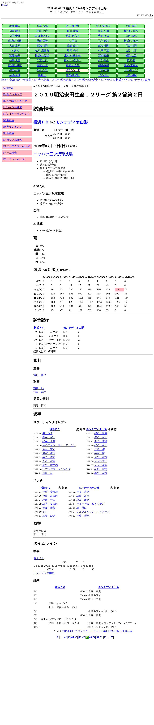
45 (76, 637)
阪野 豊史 (100, 469)
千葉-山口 (42, 60)
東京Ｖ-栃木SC (72, 55)
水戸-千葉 (103, 50)
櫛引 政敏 (100, 433)
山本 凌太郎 (50, 503)
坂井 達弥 (82, 499)
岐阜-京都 (42, 25)
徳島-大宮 (14, 60)
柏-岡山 (72, 40)
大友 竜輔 (82, 491)
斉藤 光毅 (48, 507)
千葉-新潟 (103, 70)
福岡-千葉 (14, 35)
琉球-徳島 (14, 55)
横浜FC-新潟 (42, 55)
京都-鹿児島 (73, 75)
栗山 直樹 (100, 441)
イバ (44, 511)
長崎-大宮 (131, 25)
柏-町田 (42, 75)
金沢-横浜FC (103, 25)
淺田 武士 (39, 391)
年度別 (27, 79)
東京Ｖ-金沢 (73, 65)
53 (105, 637)
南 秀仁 (81, 507)
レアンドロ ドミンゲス (56, 469)
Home (4, 5)
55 (112, 637)
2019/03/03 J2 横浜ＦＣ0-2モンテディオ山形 (125, 79)
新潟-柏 (131, 60)
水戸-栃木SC (131, 70)
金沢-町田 (103, 45)
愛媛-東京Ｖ (131, 65)
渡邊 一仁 (48, 499)
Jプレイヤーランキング (16, 113)
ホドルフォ (100, 461)
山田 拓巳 (82, 495)
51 (97, 637)
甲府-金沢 (103, 40)
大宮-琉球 (103, 75)
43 (69, 637)
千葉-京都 (103, 35)
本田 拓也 (100, 457)
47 (83, 637)
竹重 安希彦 (50, 491)
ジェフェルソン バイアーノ (93, 511)
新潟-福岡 (42, 45)
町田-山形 (131, 55)
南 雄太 (47, 433)
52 (101, 637)
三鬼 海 (99, 449)
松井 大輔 (48, 441)
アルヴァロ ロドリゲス (90, 503)
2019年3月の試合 (61, 79)
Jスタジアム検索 (12, 139)
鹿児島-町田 (15, 40)
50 (94, 637)
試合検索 (15, 79)
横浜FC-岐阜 (131, 40)
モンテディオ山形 (72, 122)
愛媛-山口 (72, 45)
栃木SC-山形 (131, 30)
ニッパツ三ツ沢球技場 (53, 154)
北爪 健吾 (48, 461)
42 (65, 637)
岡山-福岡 (131, 45)
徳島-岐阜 (14, 70)
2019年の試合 (41, 79)
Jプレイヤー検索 (12, 107)
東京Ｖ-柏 (103, 30)
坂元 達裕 (100, 465)
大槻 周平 (82, 515)
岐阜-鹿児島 (42, 50)
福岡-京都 (103, 65)
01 (58, 637)
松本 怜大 (100, 445)
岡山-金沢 (42, 70)
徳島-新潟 (14, 30)
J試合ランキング (12, 94)
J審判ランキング (12, 126)
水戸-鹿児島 (73, 25)
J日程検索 (8, 133)
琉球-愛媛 (103, 55)
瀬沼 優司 (48, 453)
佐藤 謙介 (48, 449)
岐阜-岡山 (103, 60)
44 (72, 637)
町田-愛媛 (72, 30)
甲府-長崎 (72, 50)
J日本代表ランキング (15, 100)
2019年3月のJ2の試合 (86, 79)
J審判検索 (8, 120)
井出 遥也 (100, 473)
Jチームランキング (14, 159)
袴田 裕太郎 (50, 495)
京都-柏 (15, 50)
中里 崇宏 (48, 457)
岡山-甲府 (42, 30)
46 (79, 637)
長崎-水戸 (42, 65)
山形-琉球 (131, 35)
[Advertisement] (61, 664)
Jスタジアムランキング (16, 146)
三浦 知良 (48, 515)
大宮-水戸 (14, 45)
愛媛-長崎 (42, 40)
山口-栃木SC (42, 35)
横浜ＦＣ (41, 122)
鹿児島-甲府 (15, 65)
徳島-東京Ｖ (73, 35)
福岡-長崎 (14, 75)
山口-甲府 (131, 75)
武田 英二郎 (50, 465)
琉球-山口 (14, 25)
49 (90, 637)
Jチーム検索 (10, 152)
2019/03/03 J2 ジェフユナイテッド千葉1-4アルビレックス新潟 (97, 631)
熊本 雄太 (100, 437)
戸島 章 (47, 473)
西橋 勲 (38, 388)
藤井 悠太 (48, 437)
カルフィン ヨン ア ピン (59, 445)
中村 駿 (99, 453)
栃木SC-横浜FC (72, 60)
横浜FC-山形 (73, 70)
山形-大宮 (131, 50)
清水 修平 (39, 375)
